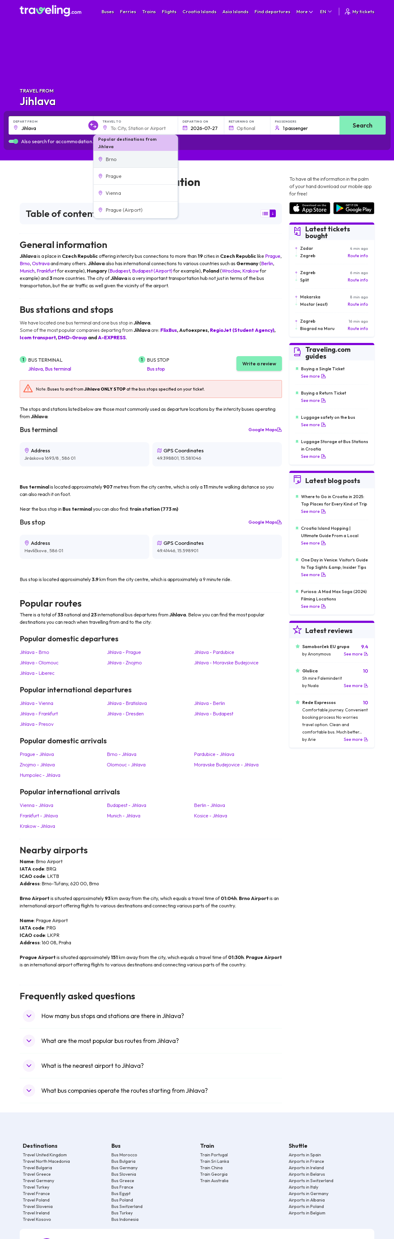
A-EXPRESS (112, 337)
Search (362, 125)
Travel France (36, 1193)
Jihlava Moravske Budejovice (226, 662)
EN (326, 11)
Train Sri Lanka (214, 1161)
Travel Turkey (36, 1187)
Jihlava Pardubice (214, 652)
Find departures (272, 11)
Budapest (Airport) (152, 271)
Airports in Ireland (306, 1167)
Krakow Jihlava (37, 826)
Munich (27, 271)
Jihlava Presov (37, 724)
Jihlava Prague (124, 652)
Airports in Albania (307, 1200)
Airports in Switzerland (311, 1180)
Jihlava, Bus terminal (49, 369)
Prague (272, 256)
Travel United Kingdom (45, 1155)
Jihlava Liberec (37, 673)
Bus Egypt (121, 1193)
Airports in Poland (306, 1206)
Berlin (267, 263)
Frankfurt (46, 271)
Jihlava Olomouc (39, 662)
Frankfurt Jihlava (39, 815)
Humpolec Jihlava (40, 775)
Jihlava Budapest (213, 713)
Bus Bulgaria (123, 1161)
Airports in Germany (308, 1193)
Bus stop (156, 369)
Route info (358, 255)
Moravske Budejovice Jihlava (226, 764)
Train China (211, 1167)
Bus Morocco (124, 1155)
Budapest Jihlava (126, 805)
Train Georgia (213, 1174)
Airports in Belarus (307, 1174)
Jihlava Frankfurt (39, 713)
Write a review (259, 363)
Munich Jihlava (123, 815)
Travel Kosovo (37, 1219)
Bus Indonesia (125, 1219)
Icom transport (38, 337)
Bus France (122, 1187)
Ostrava (41, 263)
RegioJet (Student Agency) (242, 330)
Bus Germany (124, 1167)
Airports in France (306, 1161)
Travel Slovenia (38, 1206)
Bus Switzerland (127, 1206)
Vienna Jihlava (36, 805)
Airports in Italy (303, 1187)
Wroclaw (231, 271)
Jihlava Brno (34, 652)
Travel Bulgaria (37, 1167)
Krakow (250, 271)
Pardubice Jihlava (214, 754)
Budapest (120, 271)
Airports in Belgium (307, 1213)
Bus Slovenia (123, 1174)
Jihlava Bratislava (127, 703)
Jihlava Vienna (36, 703)
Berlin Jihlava (209, 805)
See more (313, 376)
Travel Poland (36, 1200)
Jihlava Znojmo (124, 662)
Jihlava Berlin (209, 703)
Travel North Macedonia (46, 1161)
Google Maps (265, 429)
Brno (25, 263)
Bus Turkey (122, 1213)
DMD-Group (72, 337)
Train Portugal (214, 1155)
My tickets (359, 11)
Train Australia (214, 1180)
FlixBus (168, 330)
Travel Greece (37, 1174)
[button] (136, 159)
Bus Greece (122, 1180)
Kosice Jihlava (210, 815)
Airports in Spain (305, 1155)
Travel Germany (38, 1180)
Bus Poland (122, 1200)
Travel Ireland (36, 1213)
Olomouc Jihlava (126, 764)
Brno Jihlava (121, 754)
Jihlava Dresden (125, 713)
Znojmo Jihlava (37, 764)
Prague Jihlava (37, 754)
